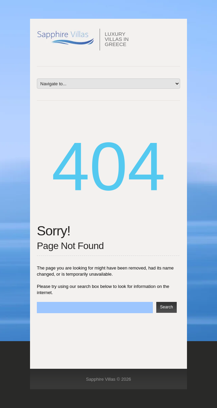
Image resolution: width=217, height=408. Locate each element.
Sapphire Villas (100, 379)
